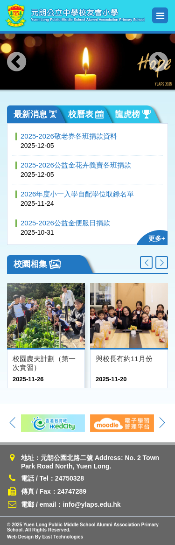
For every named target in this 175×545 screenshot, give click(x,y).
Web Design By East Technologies (45, 536)
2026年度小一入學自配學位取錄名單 (77, 194)
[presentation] (16, 61)
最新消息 (35, 114)
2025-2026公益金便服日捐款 (65, 223)
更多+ (156, 238)
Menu (160, 15)
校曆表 (86, 114)
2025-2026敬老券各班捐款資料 (69, 136)
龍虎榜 (133, 114)
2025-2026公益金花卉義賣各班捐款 (76, 165)
